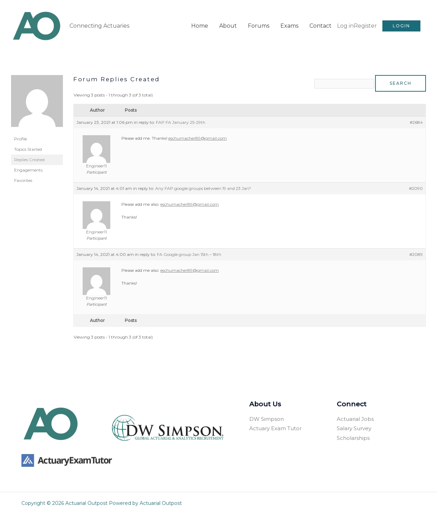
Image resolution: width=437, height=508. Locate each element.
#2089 (416, 247)
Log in (345, 22)
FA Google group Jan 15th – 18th (189, 247)
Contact (320, 22)
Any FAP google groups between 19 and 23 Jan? (203, 181)
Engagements (28, 162)
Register (365, 22)
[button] (401, 22)
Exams (289, 22)
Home (199, 22)
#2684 (416, 115)
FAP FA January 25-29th (180, 115)
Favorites (23, 172)
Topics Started (28, 141)
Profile (20, 131)
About (228, 22)
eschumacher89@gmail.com (197, 131)
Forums (258, 22)
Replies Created (29, 152)
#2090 (416, 181)
